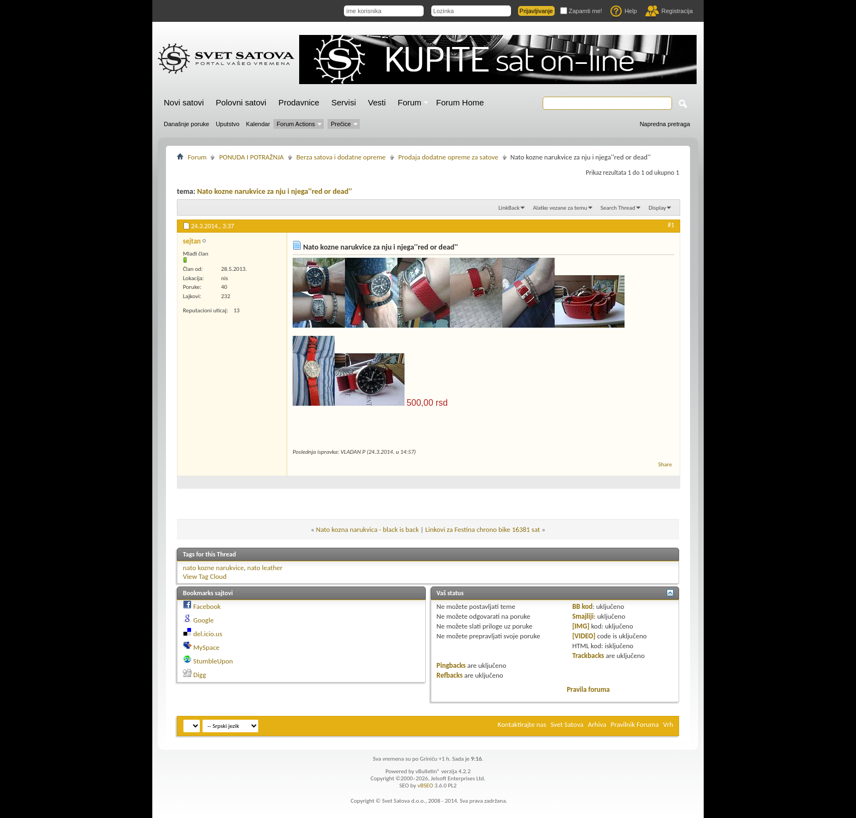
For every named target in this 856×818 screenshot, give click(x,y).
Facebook (207, 606)
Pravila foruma (588, 689)
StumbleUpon (213, 661)
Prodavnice (298, 102)
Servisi (343, 102)
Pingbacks (451, 665)
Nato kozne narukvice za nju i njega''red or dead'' (274, 191)
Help (623, 10)
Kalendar (258, 124)
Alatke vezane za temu (560, 207)
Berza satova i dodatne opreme (341, 157)
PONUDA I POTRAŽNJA (251, 157)
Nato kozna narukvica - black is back (367, 529)
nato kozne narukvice (213, 568)
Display (657, 207)
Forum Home (460, 102)
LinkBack (509, 207)
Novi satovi (184, 102)
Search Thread (618, 207)
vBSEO (425, 785)
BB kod (582, 606)
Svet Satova (567, 724)
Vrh (668, 724)
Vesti (377, 102)
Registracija (669, 10)
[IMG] (581, 626)
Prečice (341, 124)
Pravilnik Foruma (635, 724)
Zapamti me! (581, 11)
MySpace (206, 647)
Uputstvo (227, 124)
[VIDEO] (584, 636)
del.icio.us (207, 634)
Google (203, 620)
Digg (199, 675)
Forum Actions (296, 124)
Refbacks (450, 675)
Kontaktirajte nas (522, 724)
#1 (671, 225)
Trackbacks (588, 655)
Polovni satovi (241, 102)
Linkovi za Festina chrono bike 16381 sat (482, 529)
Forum (409, 102)
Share (665, 464)
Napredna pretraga (665, 124)
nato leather (265, 568)
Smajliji (582, 616)
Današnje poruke (186, 124)
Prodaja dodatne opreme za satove (448, 157)
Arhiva (597, 724)
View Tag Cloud (205, 576)
